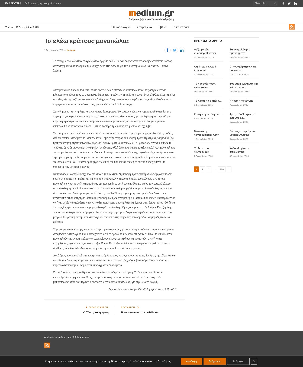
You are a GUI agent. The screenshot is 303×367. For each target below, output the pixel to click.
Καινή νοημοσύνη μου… (208, 114)
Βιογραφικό (144, 27)
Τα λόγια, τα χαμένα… (207, 100)
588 (222, 169)
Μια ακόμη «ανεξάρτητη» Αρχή (206, 133)
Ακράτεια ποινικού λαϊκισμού (205, 68)
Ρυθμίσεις (238, 361)
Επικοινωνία (180, 27)
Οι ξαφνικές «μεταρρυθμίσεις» (43, 3)
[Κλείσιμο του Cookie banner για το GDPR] (254, 361)
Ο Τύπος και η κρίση (96, 312)
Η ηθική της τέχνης (241, 100)
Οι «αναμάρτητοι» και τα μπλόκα (243, 68)
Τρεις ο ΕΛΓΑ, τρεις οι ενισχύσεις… (242, 116)
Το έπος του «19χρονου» (201, 150)
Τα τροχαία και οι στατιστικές (204, 85)
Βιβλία (161, 27)
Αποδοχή (191, 361)
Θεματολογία (121, 27)
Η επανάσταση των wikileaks (140, 312)
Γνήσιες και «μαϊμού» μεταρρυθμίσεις (242, 133)
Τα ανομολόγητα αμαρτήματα (240, 51)
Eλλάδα (71, 50)
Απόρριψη (215, 361)
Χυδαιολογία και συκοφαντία (239, 150)
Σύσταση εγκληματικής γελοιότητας (244, 85)
